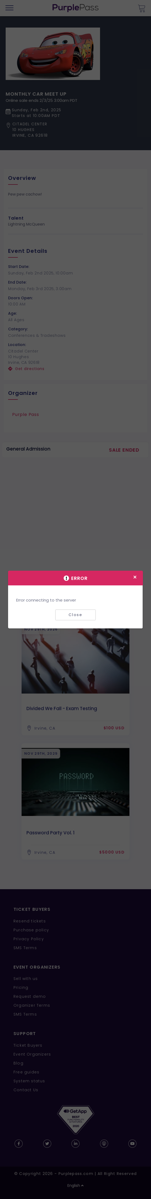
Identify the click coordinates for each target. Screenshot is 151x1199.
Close (75, 614)
